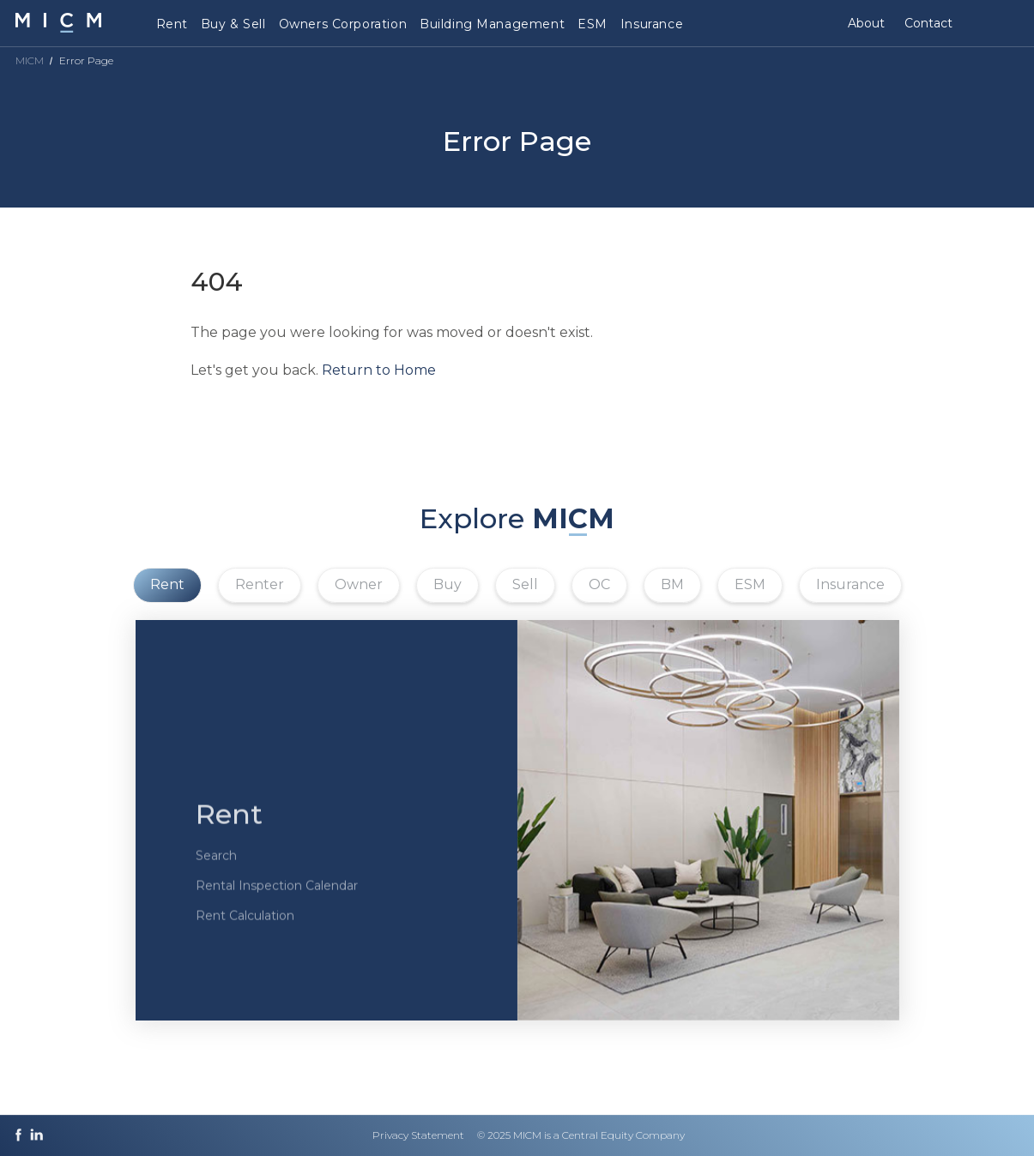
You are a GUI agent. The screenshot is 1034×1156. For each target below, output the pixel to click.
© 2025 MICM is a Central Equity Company (581, 1135)
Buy (447, 584)
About (866, 23)
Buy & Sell (233, 24)
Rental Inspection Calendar (277, 900)
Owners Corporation (343, 24)
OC (599, 584)
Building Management (492, 24)
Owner (359, 584)
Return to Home (379, 370)
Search (216, 870)
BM (672, 584)
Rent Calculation (245, 930)
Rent (172, 24)
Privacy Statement (418, 1135)
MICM (29, 60)
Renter (259, 584)
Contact (928, 23)
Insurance (651, 24)
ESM (592, 24)
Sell (525, 584)
